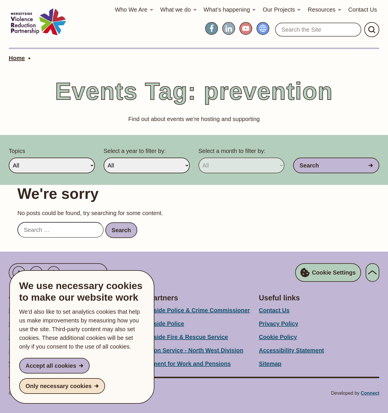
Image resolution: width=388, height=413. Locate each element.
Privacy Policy (278, 323)
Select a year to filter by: (135, 151)
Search (309, 165)
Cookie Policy (278, 337)
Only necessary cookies (59, 386)
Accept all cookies (51, 365)
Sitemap (270, 363)
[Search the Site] (318, 30)
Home (17, 58)
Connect (370, 393)
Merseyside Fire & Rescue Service (181, 337)
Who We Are (131, 9)
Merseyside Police (159, 323)
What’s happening (227, 9)
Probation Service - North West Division (188, 350)
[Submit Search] (371, 29)
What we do (175, 9)
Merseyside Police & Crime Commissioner (192, 310)
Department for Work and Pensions (182, 363)
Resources (321, 9)
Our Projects (279, 9)
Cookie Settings (328, 272)
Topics (17, 151)
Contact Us (362, 9)
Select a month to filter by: (232, 151)
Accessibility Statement (291, 350)
